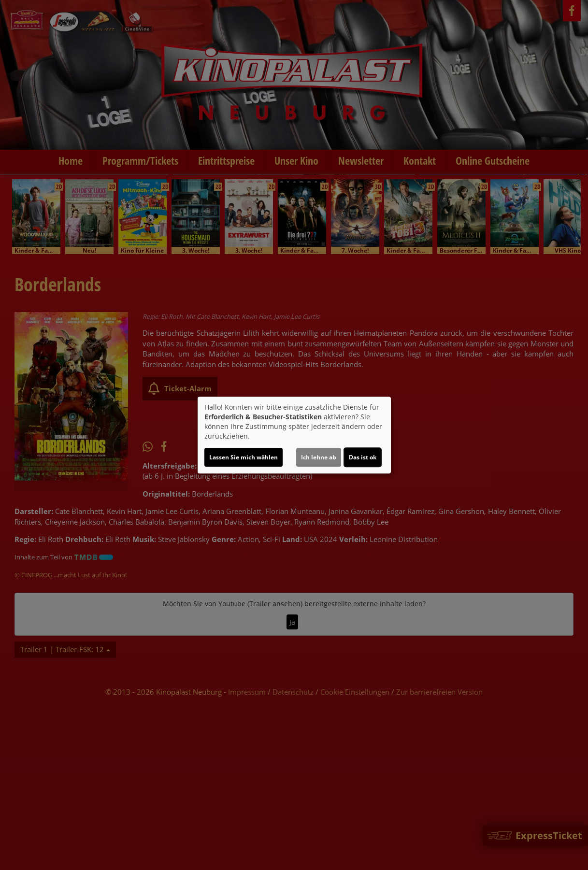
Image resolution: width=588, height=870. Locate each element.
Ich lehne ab (318, 457)
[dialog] (294, 435)
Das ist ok (362, 457)
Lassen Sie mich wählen (243, 457)
